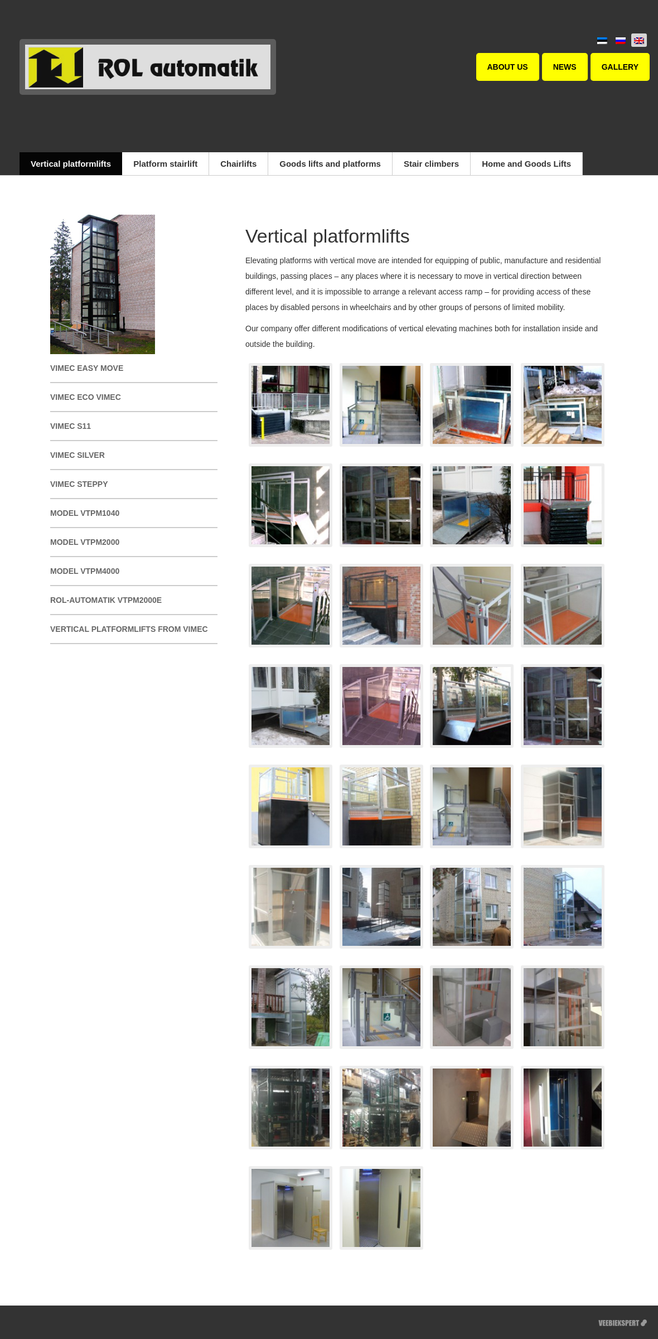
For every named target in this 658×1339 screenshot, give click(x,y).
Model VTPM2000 (84, 542)
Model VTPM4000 (84, 571)
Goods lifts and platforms (330, 163)
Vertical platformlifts (71, 163)
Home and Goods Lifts (526, 163)
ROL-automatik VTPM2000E (106, 600)
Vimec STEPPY (79, 484)
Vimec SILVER (77, 455)
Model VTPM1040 (84, 513)
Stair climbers (431, 163)
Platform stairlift (165, 163)
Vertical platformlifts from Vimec (129, 629)
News (565, 66)
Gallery (620, 66)
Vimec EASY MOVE (86, 368)
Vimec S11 (70, 426)
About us (507, 66)
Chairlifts (238, 163)
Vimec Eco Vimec (85, 397)
